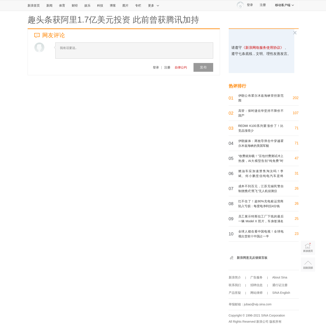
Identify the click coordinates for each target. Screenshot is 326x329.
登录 (156, 67)
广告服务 (256, 277)
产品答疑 (235, 292)
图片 (125, 5)
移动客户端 (284, 5)
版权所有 (275, 321)
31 (297, 173)
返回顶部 (308, 264)
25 (297, 218)
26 (297, 188)
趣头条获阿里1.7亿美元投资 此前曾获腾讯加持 (113, 19)
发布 (203, 67)
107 (296, 113)
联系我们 (235, 285)
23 (297, 234)
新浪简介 (235, 277)
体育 (62, 5)
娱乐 (87, 5)
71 (297, 128)
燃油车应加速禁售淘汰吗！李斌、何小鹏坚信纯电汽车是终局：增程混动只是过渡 (261, 175)
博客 (113, 5)
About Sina (279, 277)
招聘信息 (256, 285)
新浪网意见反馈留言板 (252, 257)
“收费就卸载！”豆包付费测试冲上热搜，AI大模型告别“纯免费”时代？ (261, 160)
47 (297, 158)
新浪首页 (34, 5)
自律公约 (181, 67)
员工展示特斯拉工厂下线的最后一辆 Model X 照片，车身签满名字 (261, 221)
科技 (100, 5)
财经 (75, 5)
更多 (153, 5)
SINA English (281, 292)
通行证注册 (280, 285)
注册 (263, 5)
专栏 (138, 5)
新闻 (49, 5)
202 (296, 98)
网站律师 (256, 292)
